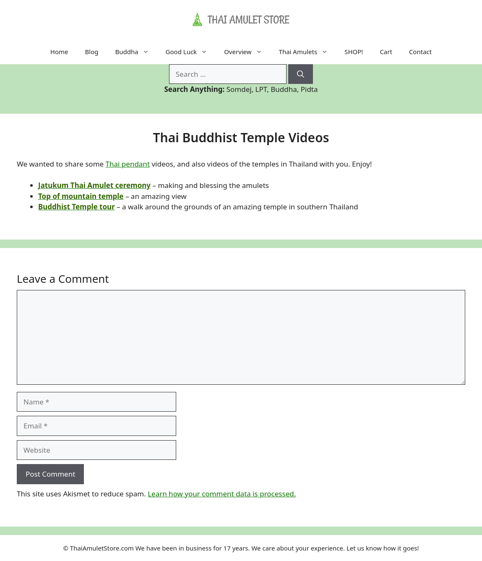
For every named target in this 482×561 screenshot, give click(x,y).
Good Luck (191, 51)
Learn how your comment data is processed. (222, 493)
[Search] (300, 74)
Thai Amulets (307, 51)
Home (59, 51)
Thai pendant (128, 164)
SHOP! (353, 51)
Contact (420, 51)
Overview (247, 51)
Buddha (136, 51)
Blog (92, 51)
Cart (386, 51)
